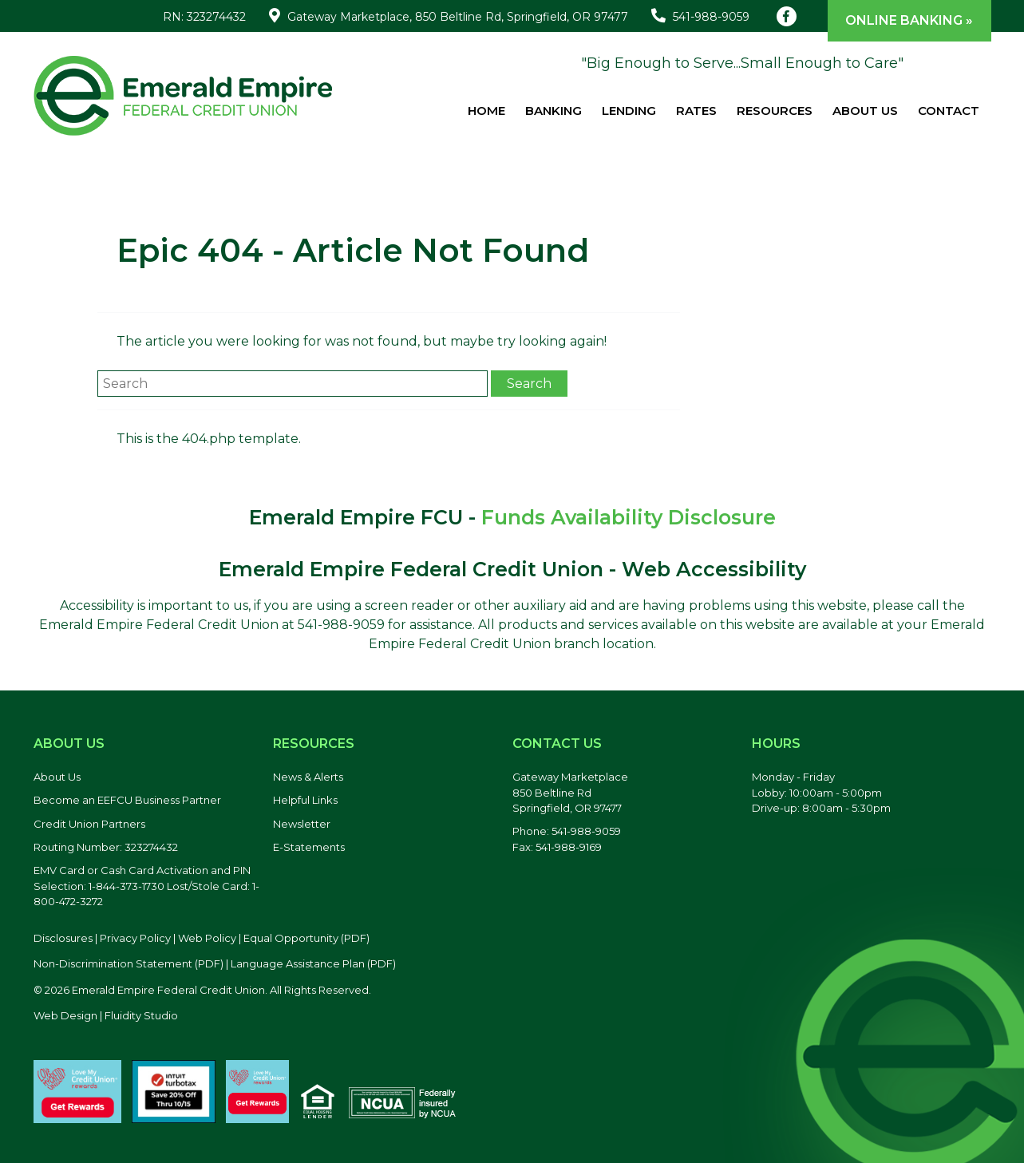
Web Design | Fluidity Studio (106, 1015)
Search (529, 383)
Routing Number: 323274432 (106, 847)
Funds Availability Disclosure (628, 517)
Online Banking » (909, 20)
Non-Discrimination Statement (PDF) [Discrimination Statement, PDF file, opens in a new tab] (128, 963)
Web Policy (207, 938)
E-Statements (309, 847)
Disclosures (63, 938)
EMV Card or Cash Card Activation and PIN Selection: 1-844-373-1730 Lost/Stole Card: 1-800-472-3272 (146, 886)
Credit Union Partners (89, 823)
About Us (865, 110)
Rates (696, 110)
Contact (948, 110)
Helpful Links (305, 799)
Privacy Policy (135, 938)
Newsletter (301, 823)
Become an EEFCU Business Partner (127, 799)
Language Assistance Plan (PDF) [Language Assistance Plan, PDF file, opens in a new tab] (313, 963)
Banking (553, 110)
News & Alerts (308, 776)
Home (486, 110)
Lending (629, 110)
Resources (774, 110)
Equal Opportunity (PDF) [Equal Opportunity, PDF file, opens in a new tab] (306, 938)
